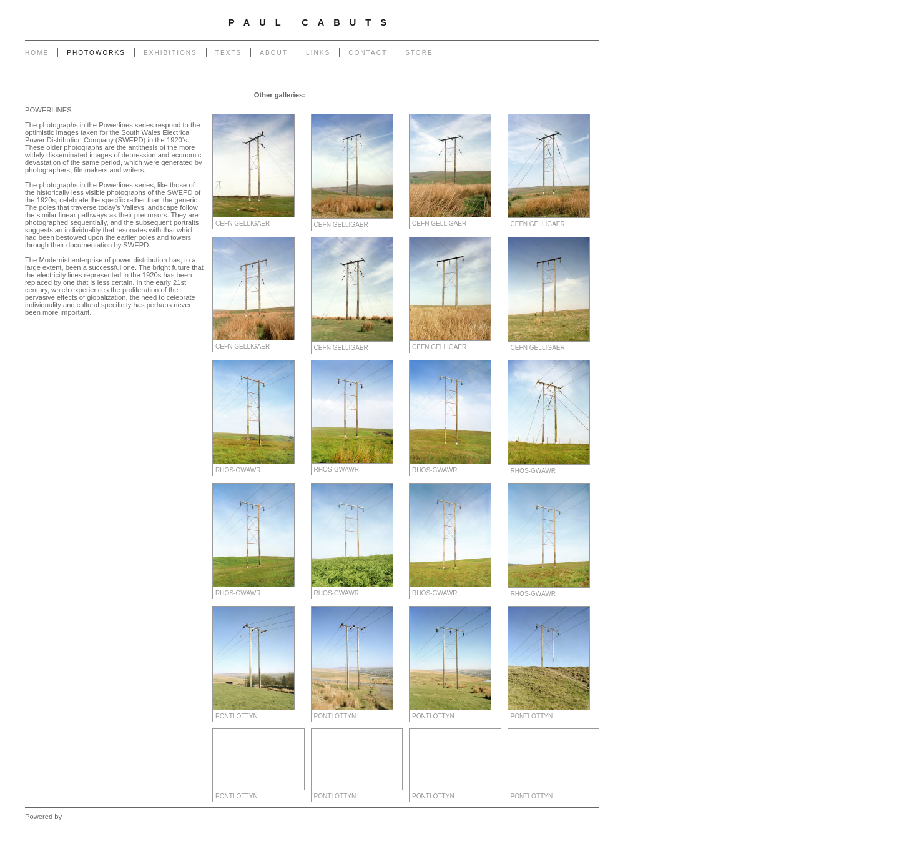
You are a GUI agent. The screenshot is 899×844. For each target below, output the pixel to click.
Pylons (378, 95)
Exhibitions (170, 52)
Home (37, 52)
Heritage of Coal (332, 107)
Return (288, 107)
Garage (320, 95)
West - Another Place (562, 107)
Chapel (348, 95)
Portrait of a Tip (245, 107)
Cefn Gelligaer (242, 223)
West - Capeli (445, 107)
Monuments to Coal (564, 95)
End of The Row (500, 95)
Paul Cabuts (312, 22)
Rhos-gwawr (238, 470)
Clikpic (74, 816)
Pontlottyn (236, 716)
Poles (404, 95)
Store (419, 52)
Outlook (377, 107)
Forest (407, 107)
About (274, 52)
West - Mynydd (497, 107)
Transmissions (443, 95)
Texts (228, 52)
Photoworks (96, 52)
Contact (367, 52)
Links (318, 52)
